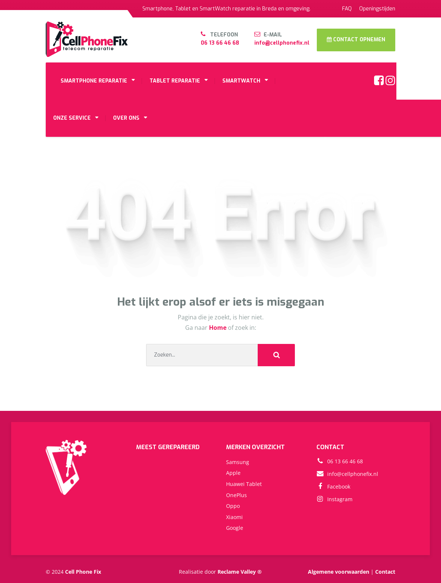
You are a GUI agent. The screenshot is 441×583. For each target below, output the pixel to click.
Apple (233, 472)
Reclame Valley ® (240, 571)
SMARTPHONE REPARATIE (94, 80)
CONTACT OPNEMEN (356, 39)
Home (218, 327)
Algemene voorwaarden (338, 571)
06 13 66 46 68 (220, 42)
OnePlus (236, 495)
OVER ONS (126, 118)
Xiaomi (234, 517)
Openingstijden (377, 8)
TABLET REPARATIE (174, 80)
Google (234, 527)
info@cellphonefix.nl (281, 42)
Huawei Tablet (244, 483)
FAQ (347, 8)
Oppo (233, 505)
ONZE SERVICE (72, 118)
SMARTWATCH (241, 80)
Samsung (237, 462)
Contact (385, 571)
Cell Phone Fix (83, 571)
